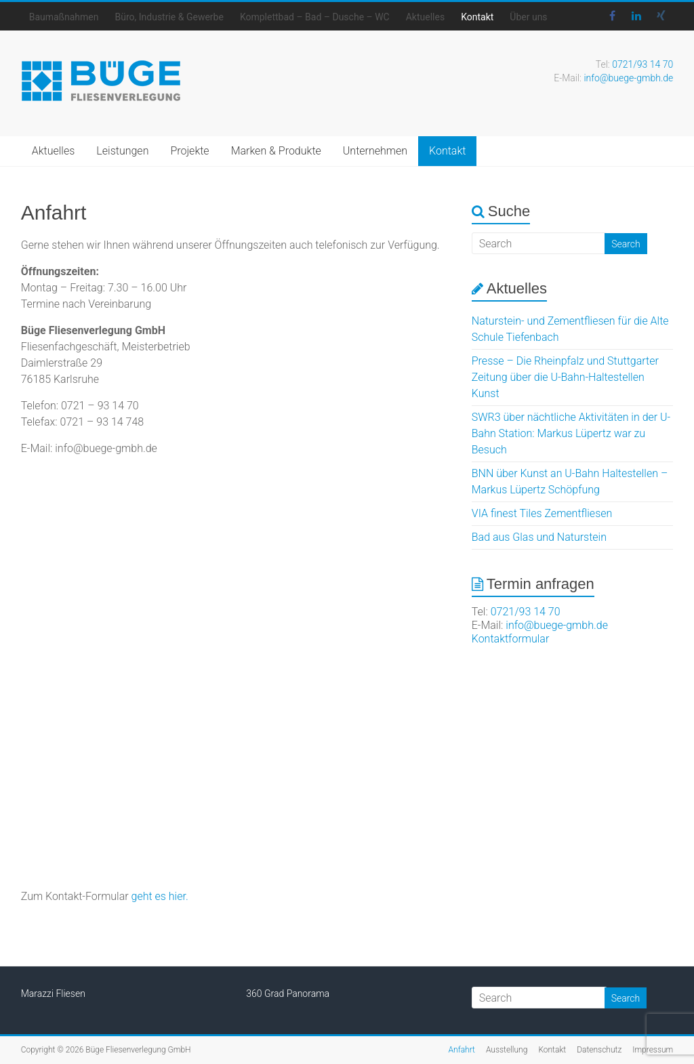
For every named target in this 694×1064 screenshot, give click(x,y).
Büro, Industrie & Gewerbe (169, 17)
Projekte (189, 150)
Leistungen (122, 150)
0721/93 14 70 (642, 64)
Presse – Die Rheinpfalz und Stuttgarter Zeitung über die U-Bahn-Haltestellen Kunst (565, 377)
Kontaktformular (511, 638)
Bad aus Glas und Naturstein (539, 537)
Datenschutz (599, 1050)
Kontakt (477, 17)
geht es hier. (159, 896)
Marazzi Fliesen (53, 993)
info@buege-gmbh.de (628, 78)
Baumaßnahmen (64, 17)
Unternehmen (375, 150)
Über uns (528, 17)
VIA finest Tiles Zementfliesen (542, 513)
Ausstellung (507, 1050)
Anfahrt (462, 1050)
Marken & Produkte (276, 150)
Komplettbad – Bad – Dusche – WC (315, 17)
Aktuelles (425, 17)
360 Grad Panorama (287, 993)
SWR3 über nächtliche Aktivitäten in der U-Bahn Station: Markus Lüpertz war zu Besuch (571, 433)
